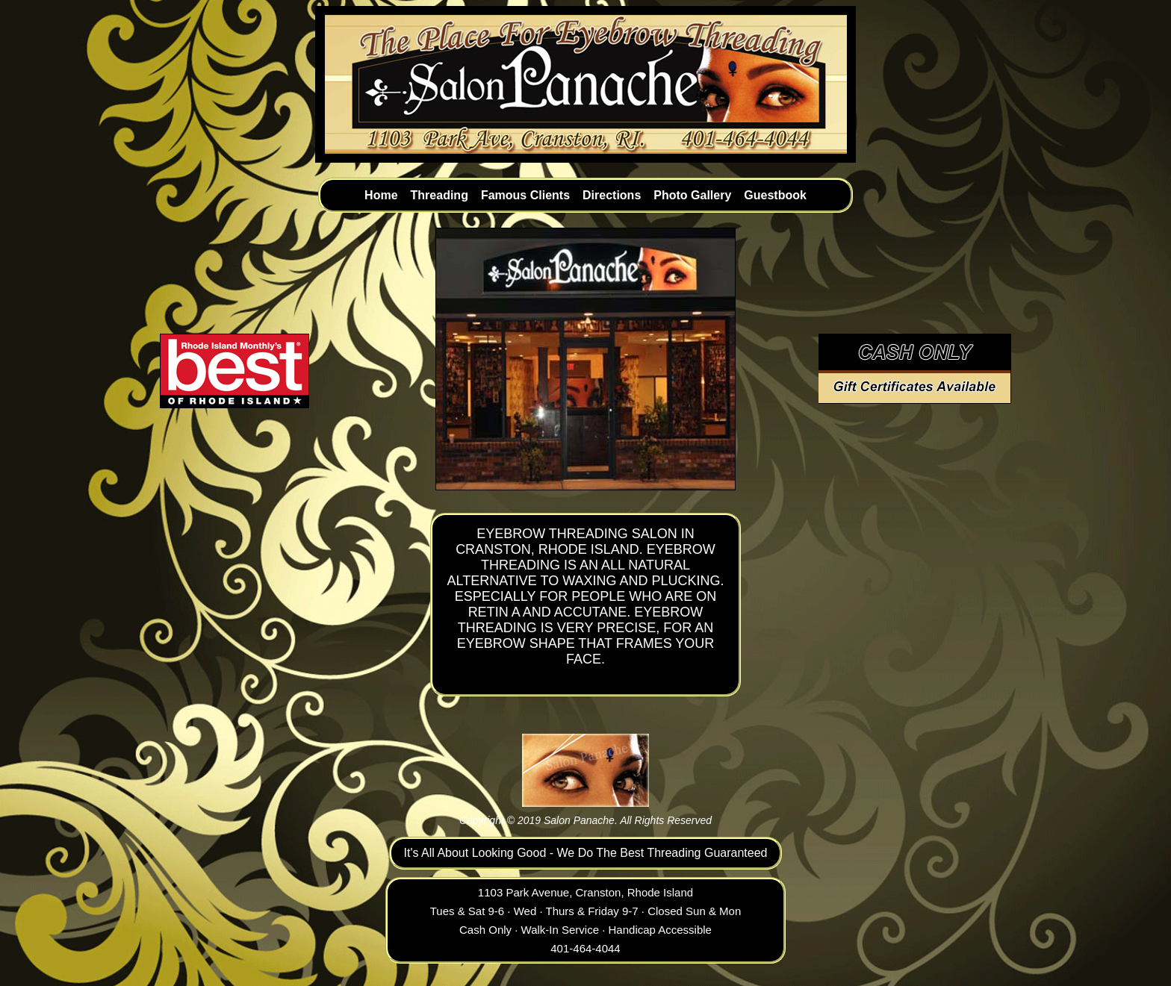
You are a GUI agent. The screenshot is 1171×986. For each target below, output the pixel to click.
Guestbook (775, 195)
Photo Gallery (692, 195)
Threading (439, 195)
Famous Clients (525, 195)
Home (380, 195)
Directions (612, 195)
